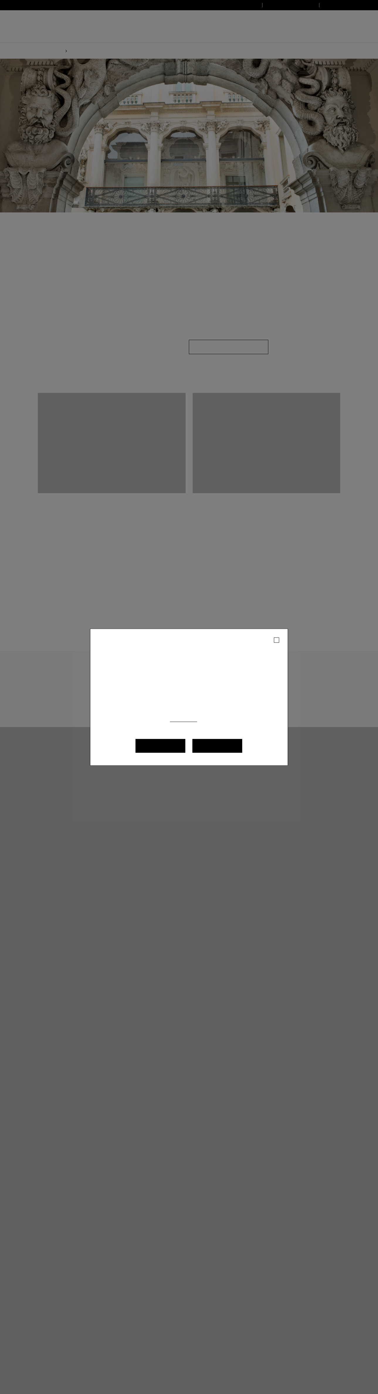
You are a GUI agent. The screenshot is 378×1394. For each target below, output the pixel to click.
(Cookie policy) (207, 719)
